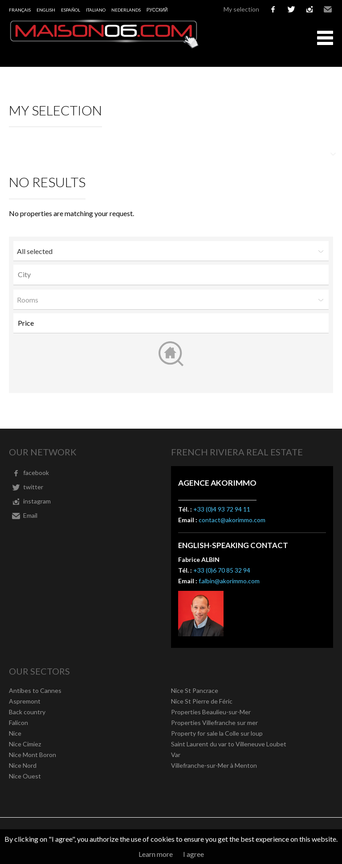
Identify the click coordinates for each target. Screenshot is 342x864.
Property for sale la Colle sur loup (217, 733)
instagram (309, 9)
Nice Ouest (25, 776)
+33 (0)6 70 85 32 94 (221, 570)
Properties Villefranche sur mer (214, 722)
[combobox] (171, 275)
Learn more (155, 854)
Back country (27, 712)
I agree (193, 854)
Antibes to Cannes (35, 690)
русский (157, 9)
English (46, 9)
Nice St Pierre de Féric (201, 701)
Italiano (96, 9)
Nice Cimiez (25, 744)
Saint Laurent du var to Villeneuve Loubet (228, 744)
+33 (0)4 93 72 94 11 (221, 509)
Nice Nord (23, 765)
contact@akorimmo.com (232, 520)
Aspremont (25, 701)
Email (328, 9)
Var (175, 754)
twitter (291, 9)
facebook (273, 9)
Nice (15, 733)
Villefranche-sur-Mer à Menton (214, 765)
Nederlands (126, 9)
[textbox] (173, 274)
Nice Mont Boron (32, 754)
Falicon (18, 722)
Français (20, 9)
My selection (241, 9)
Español (70, 9)
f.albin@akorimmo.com (229, 581)
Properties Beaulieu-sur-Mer (211, 712)
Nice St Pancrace (194, 690)
